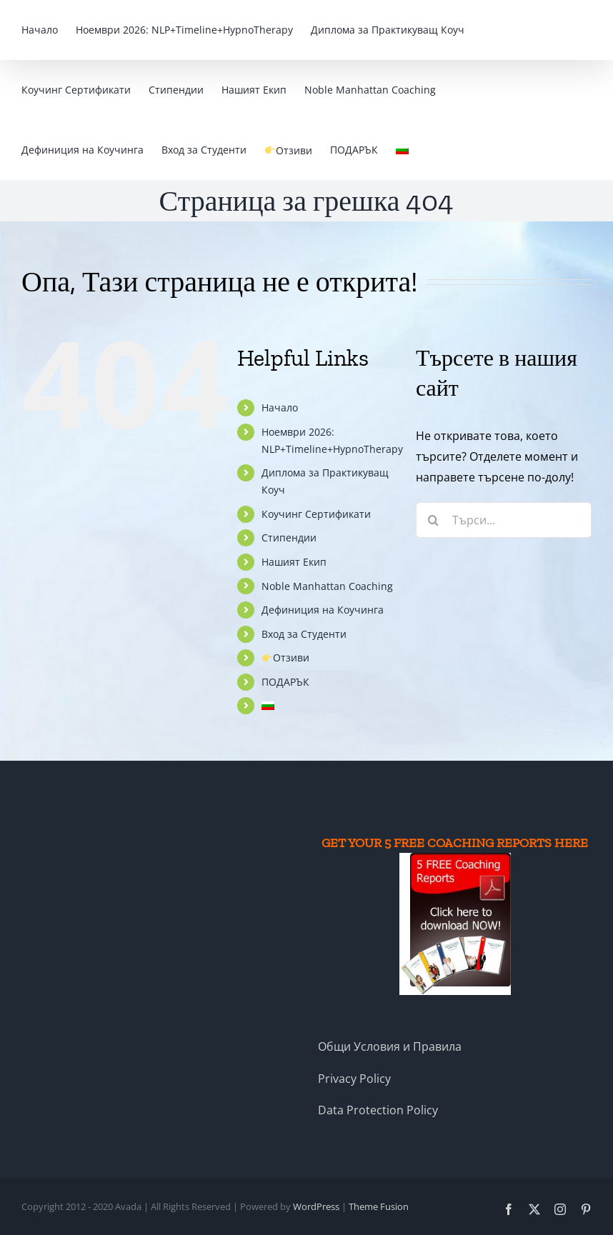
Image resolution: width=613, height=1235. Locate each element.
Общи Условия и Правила (390, 1046)
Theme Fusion (379, 1206)
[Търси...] (504, 520)
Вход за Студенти (304, 634)
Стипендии (289, 537)
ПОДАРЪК (285, 682)
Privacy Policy (354, 1078)
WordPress (316, 1206)
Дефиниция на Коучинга (322, 609)
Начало (279, 407)
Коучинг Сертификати (316, 514)
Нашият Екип (294, 562)
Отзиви (285, 657)
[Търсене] (434, 520)
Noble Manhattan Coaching (327, 586)
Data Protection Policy (378, 1110)
